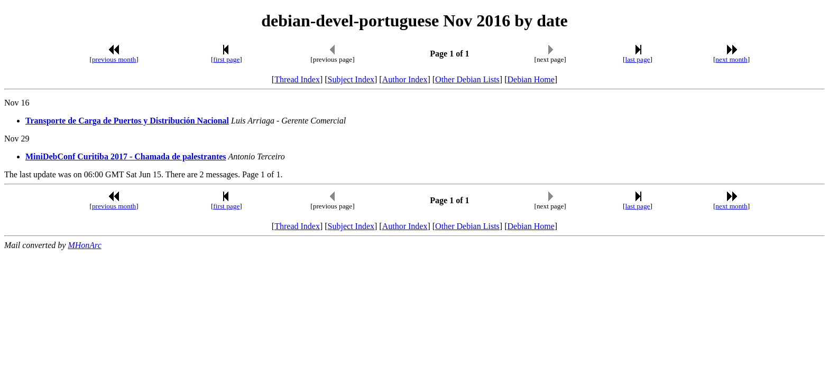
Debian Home (530, 79)
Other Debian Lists (467, 79)
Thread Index (297, 79)
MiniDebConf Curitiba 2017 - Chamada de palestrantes (125, 156)
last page (637, 59)
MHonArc (84, 245)
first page (226, 59)
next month (731, 59)
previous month (114, 59)
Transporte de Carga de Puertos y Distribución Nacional (127, 120)
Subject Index (351, 79)
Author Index (405, 79)
